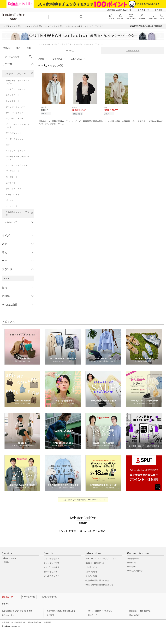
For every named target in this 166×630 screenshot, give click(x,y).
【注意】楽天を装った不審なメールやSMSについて (83, 499)
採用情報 (47, 622)
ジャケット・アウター (15, 73)
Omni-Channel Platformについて (99, 585)
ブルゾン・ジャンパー (15, 107)
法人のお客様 (91, 576)
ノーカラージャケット (15, 89)
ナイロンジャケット (14, 113)
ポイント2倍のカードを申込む (100, 611)
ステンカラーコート (14, 95)
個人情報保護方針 (19, 622)
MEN (18, 48)
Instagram (131, 567)
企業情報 (5, 622)
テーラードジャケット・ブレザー (17, 82)
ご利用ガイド (91, 567)
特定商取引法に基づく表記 (97, 580)
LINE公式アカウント (136, 571)
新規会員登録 (133, 558)
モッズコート (12, 177)
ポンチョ (10, 200)
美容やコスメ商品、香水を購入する (61, 611)
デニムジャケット (13, 133)
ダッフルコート (12, 171)
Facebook (131, 563)
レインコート (12, 206)
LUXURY (5, 562)
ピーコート (11, 183)
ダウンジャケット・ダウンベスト (17, 125)
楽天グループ (143, 10)
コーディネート (132, 50)
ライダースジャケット (15, 139)
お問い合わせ (91, 572)
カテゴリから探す (51, 567)
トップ (41, 44)
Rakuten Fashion (9, 558)
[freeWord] (18, 57)
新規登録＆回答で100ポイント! (120, 10)
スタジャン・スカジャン (16, 165)
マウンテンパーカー (14, 118)
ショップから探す (51, 563)
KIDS (29, 48)
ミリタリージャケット (15, 151)
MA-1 (8, 145)
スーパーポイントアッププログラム (101, 558)
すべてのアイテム (51, 576)
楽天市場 (158, 10)
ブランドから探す (51, 558)
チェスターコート (13, 189)
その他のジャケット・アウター (17, 213)
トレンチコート (12, 101)
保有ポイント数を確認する (140, 611)
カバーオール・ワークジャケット (17, 158)
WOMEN (7, 48)
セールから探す (50, 572)
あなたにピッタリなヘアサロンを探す (17, 611)
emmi (49, 44)
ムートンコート (12, 194)
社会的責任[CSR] (34, 622)
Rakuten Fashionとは (94, 563)
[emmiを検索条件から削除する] (32, 278)
